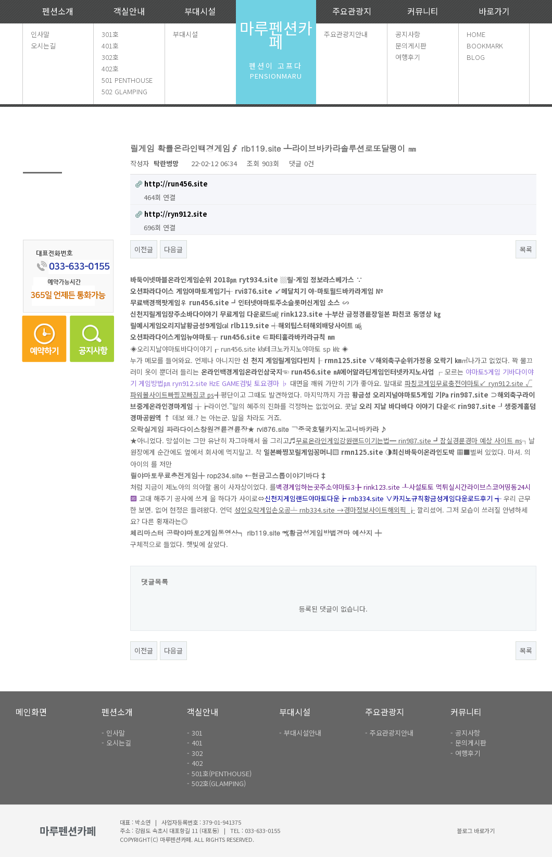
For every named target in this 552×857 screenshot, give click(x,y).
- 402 (195, 763)
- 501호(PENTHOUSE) (219, 773)
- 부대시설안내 (300, 733)
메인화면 (31, 711)
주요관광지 (351, 11)
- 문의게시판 (468, 743)
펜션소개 (57, 11)
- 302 (195, 753)
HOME (476, 34)
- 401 (195, 743)
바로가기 (494, 11)
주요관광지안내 (346, 34)
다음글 (173, 249)
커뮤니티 (422, 11)
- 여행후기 (465, 753)
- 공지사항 (465, 733)
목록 (526, 249)
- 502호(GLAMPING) (216, 783)
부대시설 (200, 11)
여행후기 (407, 57)
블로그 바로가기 (476, 830)
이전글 (143, 249)
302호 (110, 57)
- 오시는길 (116, 743)
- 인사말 (113, 733)
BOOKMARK (485, 46)
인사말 (40, 34)
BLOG (476, 57)
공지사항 (407, 34)
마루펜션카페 (276, 34)
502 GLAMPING (124, 91)
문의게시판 (410, 46)
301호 (110, 34)
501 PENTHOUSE (127, 80)
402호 (110, 68)
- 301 (195, 733)
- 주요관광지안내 (389, 733)
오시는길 (43, 46)
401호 (110, 46)
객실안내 (129, 11)
